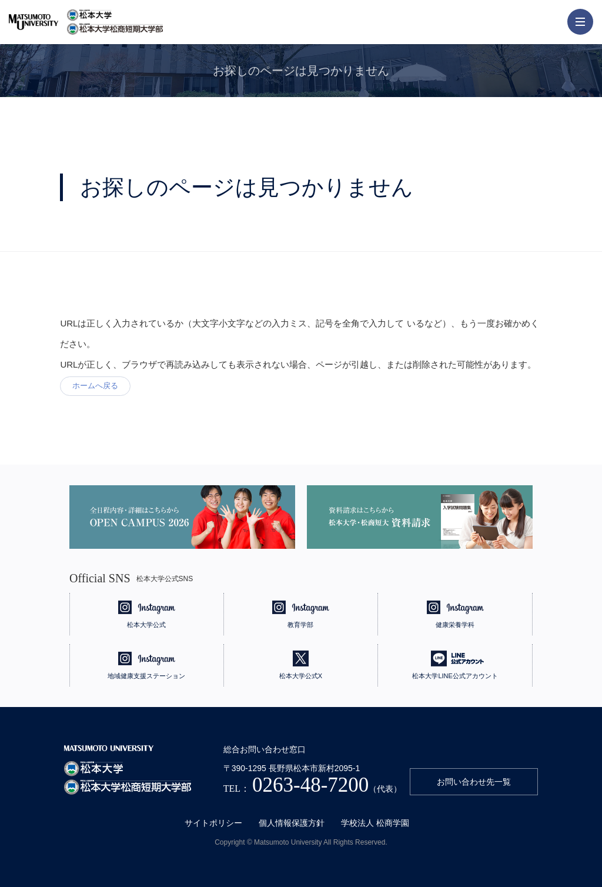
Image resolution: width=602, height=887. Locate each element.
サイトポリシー (213, 823)
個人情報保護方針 (292, 823)
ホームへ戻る (95, 385)
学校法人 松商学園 (375, 823)
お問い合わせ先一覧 (474, 781)
